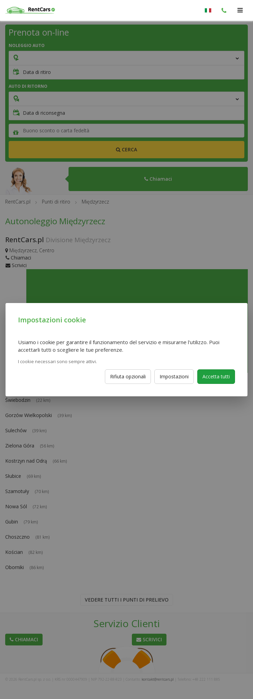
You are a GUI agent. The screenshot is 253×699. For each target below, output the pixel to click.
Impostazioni (174, 376)
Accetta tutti (216, 376)
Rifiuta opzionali (128, 376)
